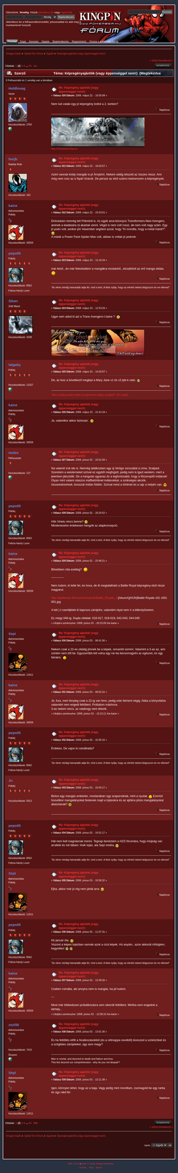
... (27, 65)
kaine (12, 206)
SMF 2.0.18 (74, 1163)
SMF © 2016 (88, 1163)
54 (30, 65)
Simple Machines (105, 1163)
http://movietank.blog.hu (64, 148)
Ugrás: (147, 1145)
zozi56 (13, 1025)
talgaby (14, 365)
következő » (166, 60)
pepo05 (14, 253)
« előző (154, 60)
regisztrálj (66, 12)
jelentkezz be (46, 12)
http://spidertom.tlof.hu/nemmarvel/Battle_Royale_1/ (84, 598)
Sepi (12, 634)
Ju (10, 780)
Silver (13, 301)
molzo (13, 453)
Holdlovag (16, 88)
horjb (12, 159)
